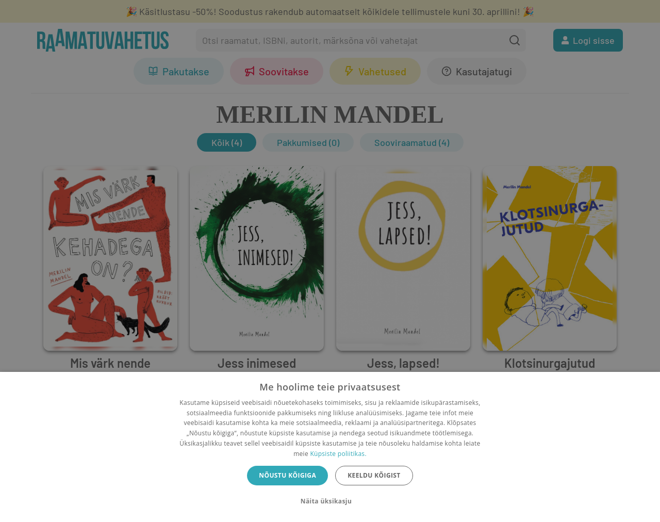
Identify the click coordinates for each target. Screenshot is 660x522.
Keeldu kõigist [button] (374, 475)
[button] (330, 501)
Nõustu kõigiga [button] (287, 475)
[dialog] (330, 447)
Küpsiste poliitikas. (338, 453)
